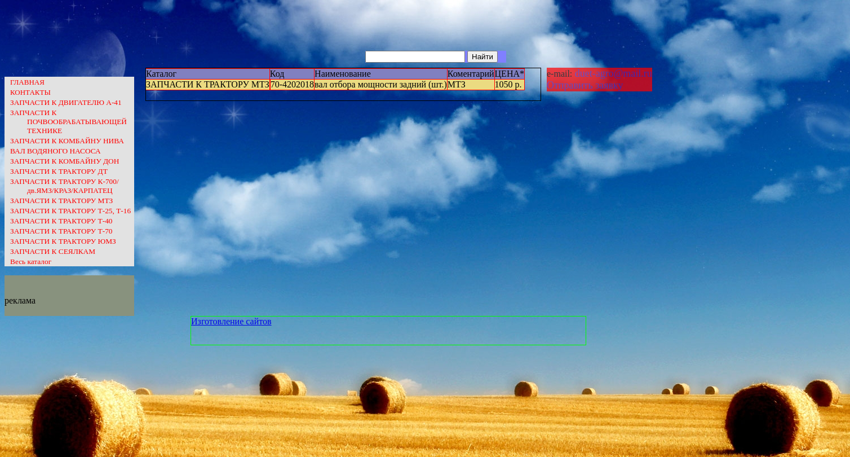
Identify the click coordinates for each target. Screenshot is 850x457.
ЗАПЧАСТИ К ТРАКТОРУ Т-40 (61, 221)
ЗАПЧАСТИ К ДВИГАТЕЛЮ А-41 (66, 102)
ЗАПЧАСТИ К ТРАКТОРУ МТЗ (61, 200)
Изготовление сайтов (231, 321)
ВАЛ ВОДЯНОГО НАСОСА (55, 151)
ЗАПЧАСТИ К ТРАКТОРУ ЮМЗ (63, 241)
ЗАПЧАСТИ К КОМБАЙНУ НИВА (67, 141)
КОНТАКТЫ (30, 92)
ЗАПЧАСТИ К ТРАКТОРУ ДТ (59, 171)
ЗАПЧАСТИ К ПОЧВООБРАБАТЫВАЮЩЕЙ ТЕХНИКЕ (68, 121)
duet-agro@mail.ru (612, 73)
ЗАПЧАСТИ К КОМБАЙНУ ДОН (64, 161)
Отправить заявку (585, 85)
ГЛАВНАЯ (27, 82)
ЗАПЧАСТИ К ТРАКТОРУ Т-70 (61, 231)
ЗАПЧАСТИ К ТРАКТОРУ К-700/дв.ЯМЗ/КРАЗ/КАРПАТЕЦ (64, 186)
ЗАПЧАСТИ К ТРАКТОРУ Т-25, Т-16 (70, 210)
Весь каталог (30, 261)
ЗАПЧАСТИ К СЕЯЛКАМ (52, 251)
